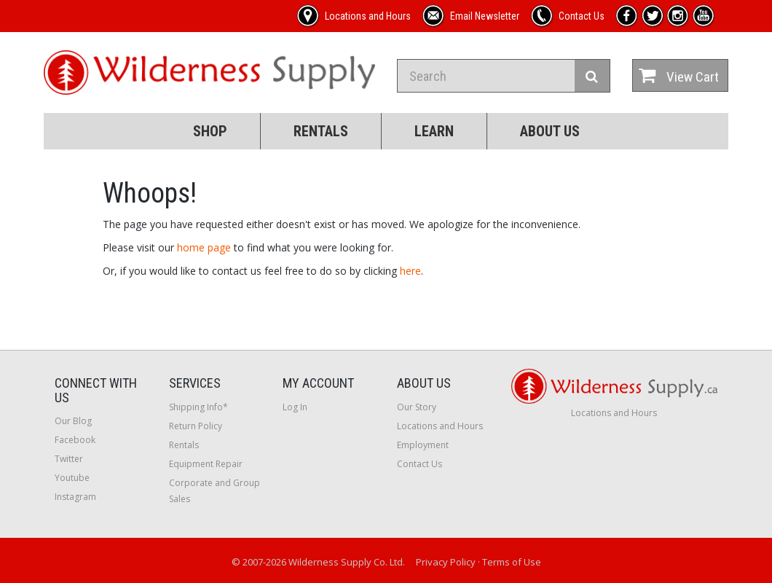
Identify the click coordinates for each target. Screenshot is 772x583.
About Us (550, 131)
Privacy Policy (446, 561)
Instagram (75, 496)
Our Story (416, 407)
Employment (423, 445)
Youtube (72, 478)
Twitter (69, 459)
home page (204, 247)
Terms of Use (511, 561)
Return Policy (195, 426)
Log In (295, 407)
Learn (434, 131)
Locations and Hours (440, 426)
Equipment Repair (206, 464)
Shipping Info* (198, 407)
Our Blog (73, 421)
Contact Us (419, 464)
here (410, 271)
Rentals (321, 131)
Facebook (75, 440)
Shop (210, 131)
